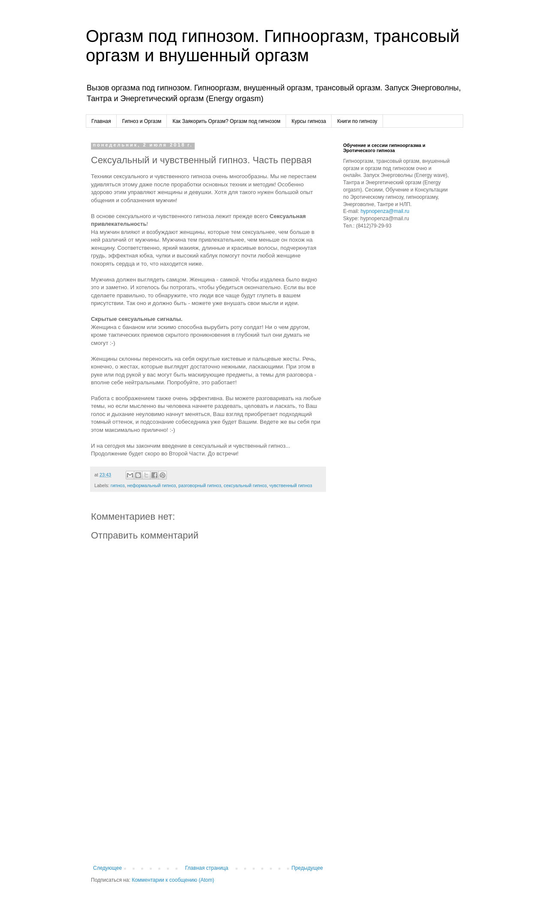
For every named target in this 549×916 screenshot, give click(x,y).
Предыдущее (307, 868)
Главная (101, 121)
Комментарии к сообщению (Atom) (173, 880)
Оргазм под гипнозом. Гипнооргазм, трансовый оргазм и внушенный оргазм (272, 46)
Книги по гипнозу (357, 121)
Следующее (107, 868)
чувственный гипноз (290, 485)
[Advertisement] (208, 794)
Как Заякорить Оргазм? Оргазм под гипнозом (226, 121)
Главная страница (207, 868)
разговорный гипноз (199, 485)
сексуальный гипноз (245, 485)
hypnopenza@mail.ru (385, 211)
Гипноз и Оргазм (141, 121)
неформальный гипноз (151, 485)
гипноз (118, 485)
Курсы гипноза (309, 121)
